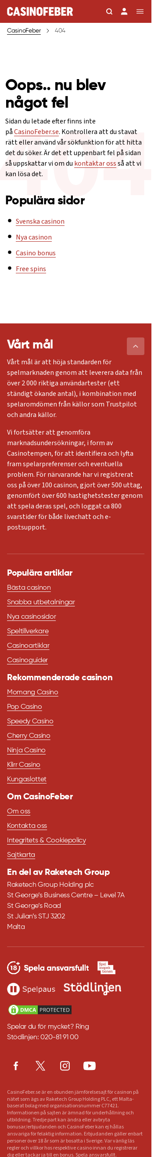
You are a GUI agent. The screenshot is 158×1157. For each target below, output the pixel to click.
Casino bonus (36, 253)
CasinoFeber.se (36, 132)
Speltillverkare (27, 631)
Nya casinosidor (31, 616)
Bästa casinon (29, 587)
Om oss (18, 811)
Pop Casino (24, 707)
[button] (135, 346)
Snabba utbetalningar (41, 602)
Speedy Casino (30, 721)
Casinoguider (27, 660)
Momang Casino (32, 692)
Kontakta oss (27, 826)
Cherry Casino (28, 736)
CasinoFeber (24, 31)
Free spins (31, 269)
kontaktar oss (95, 163)
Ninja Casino (26, 750)
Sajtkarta (21, 855)
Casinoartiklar (28, 645)
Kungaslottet (27, 779)
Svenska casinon (40, 221)
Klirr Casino (23, 765)
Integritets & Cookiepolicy (46, 840)
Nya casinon (34, 237)
